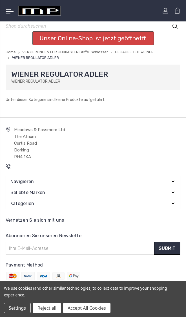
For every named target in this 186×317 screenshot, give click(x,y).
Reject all (46, 308)
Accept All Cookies (87, 308)
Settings (17, 308)
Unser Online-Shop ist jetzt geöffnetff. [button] (93, 38)
